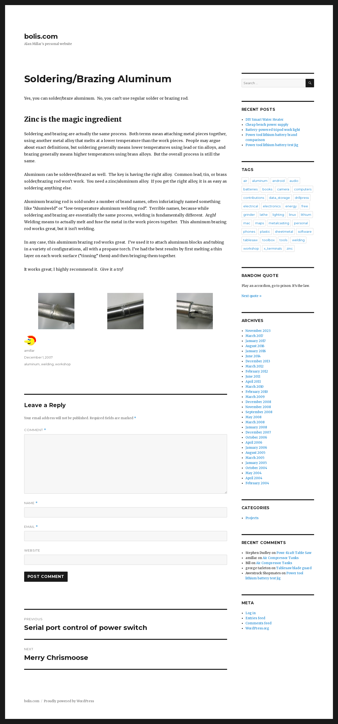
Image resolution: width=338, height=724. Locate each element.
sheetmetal (284, 231)
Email (31, 527)
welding (47, 364)
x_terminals (273, 248)
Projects (252, 518)
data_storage (279, 198)
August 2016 (254, 346)
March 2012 (254, 366)
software (305, 231)
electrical (250, 206)
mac (246, 223)
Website (32, 550)
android (278, 181)
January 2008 (256, 427)
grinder (249, 214)
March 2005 (254, 458)
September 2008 (258, 412)
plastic (265, 231)
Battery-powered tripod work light (272, 130)
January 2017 (255, 341)
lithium (306, 214)
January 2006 (256, 448)
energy (291, 206)
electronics (271, 206)
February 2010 (256, 392)
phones (249, 231)
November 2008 (258, 407)
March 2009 (255, 397)
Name (31, 503)
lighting (278, 214)
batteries (250, 189)
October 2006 (256, 437)
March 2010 (254, 387)
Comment (35, 430)
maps (259, 223)
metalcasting (279, 223)
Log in (250, 613)
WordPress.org (257, 628)
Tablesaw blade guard (294, 568)
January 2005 (256, 463)
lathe (264, 214)
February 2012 (256, 371)
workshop (63, 364)
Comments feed (258, 623)
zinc (290, 248)
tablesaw (250, 240)
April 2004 (253, 478)
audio (293, 181)
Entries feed (255, 618)
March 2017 (254, 336)
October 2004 (256, 468)
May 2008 (253, 417)
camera (283, 189)
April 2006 (253, 442)
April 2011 (253, 382)
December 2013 (257, 361)
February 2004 (257, 483)
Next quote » (251, 296)
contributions (253, 198)
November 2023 (258, 331)
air (245, 181)
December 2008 (258, 402)
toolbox (268, 240)
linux (292, 214)
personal (301, 223)
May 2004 (253, 473)
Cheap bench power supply (266, 125)
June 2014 (253, 356)
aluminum (32, 364)
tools (283, 240)
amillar (29, 350)
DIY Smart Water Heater (264, 120)
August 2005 (255, 453)
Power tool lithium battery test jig (271, 145)
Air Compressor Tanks (281, 558)
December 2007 (258, 432)
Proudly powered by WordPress (69, 701)
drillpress (302, 198)
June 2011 (252, 376)
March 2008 (255, 422)
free (305, 206)
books (267, 189)
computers (302, 189)
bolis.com (41, 36)
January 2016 (255, 351)
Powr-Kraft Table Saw (293, 553)
